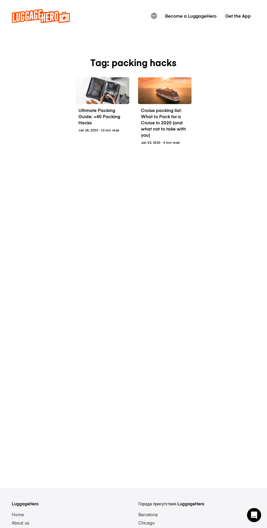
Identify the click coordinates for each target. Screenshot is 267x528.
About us (20, 523)
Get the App (238, 16)
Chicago (146, 523)
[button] (254, 515)
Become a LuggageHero (190, 16)
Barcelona (148, 514)
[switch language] (153, 15)
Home (18, 514)
